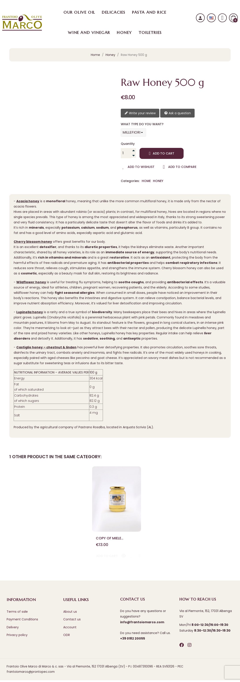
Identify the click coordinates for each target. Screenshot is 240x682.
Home (146, 181)
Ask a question (177, 113)
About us (70, 613)
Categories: (130, 181)
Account (69, 629)
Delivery (13, 629)
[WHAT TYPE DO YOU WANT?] (133, 132)
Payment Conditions (22, 621)
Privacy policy (17, 636)
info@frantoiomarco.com (142, 624)
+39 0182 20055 (132, 640)
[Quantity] (126, 153)
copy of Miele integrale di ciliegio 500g (115, 539)
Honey (158, 181)
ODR (66, 636)
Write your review (140, 113)
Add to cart (161, 153)
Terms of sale (17, 613)
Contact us (72, 621)
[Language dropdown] (211, 18)
